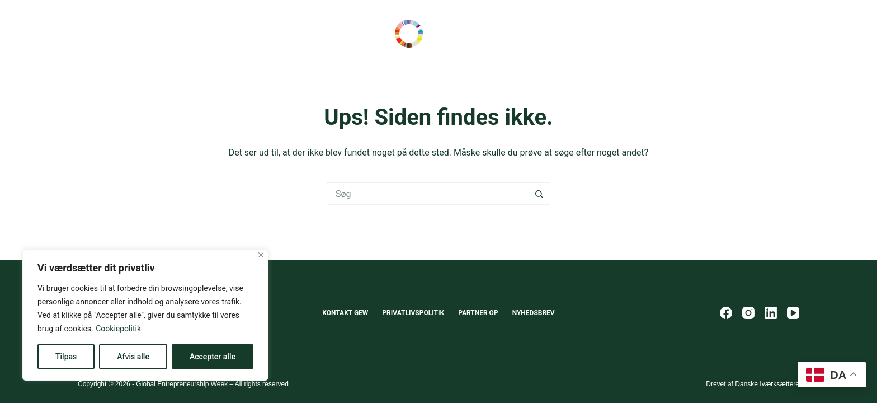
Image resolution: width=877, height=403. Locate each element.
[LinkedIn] (771, 313)
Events (242, 33)
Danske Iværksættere (767, 384)
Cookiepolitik (118, 328)
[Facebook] (726, 313)
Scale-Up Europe (109, 33)
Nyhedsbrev (533, 313)
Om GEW (299, 33)
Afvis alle (133, 356)
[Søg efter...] (427, 193)
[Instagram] (748, 313)
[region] (145, 315)
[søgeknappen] (539, 193)
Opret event (759, 33)
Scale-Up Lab (185, 33)
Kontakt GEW (345, 313)
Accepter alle (212, 356)
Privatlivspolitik (413, 313)
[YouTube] (793, 313)
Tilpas (66, 356)
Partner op (478, 313)
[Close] (260, 254)
